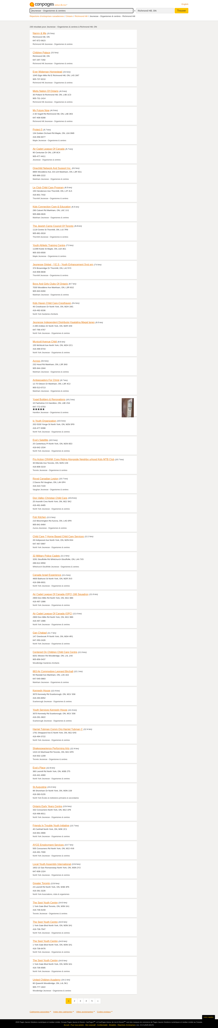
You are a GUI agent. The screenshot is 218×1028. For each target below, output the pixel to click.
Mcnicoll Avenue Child (45, 341)
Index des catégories (62, 1012)
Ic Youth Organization (44, 420)
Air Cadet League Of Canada (48, 148)
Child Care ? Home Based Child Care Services (58, 536)
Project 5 (37, 129)
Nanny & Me (39, 33)
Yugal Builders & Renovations (49, 399)
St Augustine (40, 787)
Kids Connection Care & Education (52, 206)
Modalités (112, 1025)
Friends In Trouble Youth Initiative (51, 825)
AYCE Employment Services (48, 844)
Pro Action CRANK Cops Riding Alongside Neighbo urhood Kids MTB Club (73, 459)
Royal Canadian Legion (45, 478)
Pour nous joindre (77, 1025)
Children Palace (41, 52)
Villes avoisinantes (84, 1012)
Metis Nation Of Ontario (45, 91)
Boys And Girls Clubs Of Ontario (50, 283)
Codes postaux (104, 1012)
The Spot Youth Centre (45, 902)
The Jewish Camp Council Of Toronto (53, 226)
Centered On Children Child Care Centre (55, 652)
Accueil (66, 1025)
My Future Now (41, 110)
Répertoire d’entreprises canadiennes (47, 16)
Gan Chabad (40, 632)
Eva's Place (39, 767)
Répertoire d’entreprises (126, 1025)
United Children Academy (47, 979)
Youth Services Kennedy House (50, 709)
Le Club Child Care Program (48, 187)
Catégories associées (39, 1012)
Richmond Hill (81, 16)
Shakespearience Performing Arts (51, 748)
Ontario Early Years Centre (47, 806)
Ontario (69, 16)
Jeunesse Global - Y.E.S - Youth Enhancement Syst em (63, 264)
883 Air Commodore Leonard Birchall (53, 671)
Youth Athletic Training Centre (49, 245)
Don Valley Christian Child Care (50, 498)
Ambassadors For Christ (46, 380)
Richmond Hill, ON (147, 10)
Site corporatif (90, 1025)
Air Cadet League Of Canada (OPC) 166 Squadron (60, 594)
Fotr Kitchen (39, 517)
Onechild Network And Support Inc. (52, 168)
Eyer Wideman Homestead (47, 71)
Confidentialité (102, 1025)
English (185, 4)
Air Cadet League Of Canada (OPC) (52, 613)
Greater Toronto (41, 883)
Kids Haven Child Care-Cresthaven (52, 303)
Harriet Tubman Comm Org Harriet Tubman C (58, 729)
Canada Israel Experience (47, 575)
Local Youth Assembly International (52, 864)
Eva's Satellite (40, 440)
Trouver (181, 10)
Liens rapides (208, 1017)
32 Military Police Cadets (46, 555)
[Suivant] (98, 1001)
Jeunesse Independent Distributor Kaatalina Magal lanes (64, 322)
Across (36, 361)
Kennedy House (41, 690)
